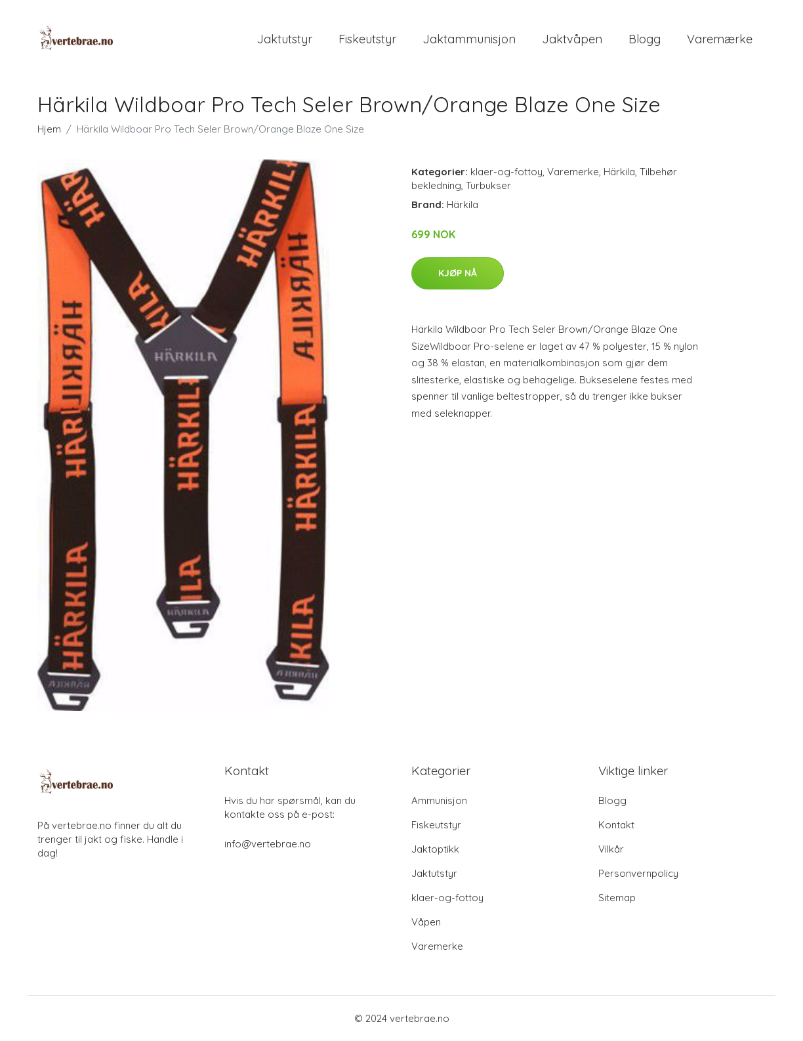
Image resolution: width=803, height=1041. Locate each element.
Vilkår (611, 849)
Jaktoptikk (435, 849)
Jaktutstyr (284, 39)
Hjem (49, 129)
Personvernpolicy (638, 873)
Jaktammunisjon (469, 39)
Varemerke (573, 171)
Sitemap (617, 897)
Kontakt (616, 824)
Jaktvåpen (572, 39)
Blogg (644, 39)
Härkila (619, 171)
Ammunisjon (439, 800)
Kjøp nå (457, 273)
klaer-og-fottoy (506, 171)
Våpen (426, 922)
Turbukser (488, 185)
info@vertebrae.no (267, 844)
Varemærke (719, 39)
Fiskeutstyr (367, 39)
